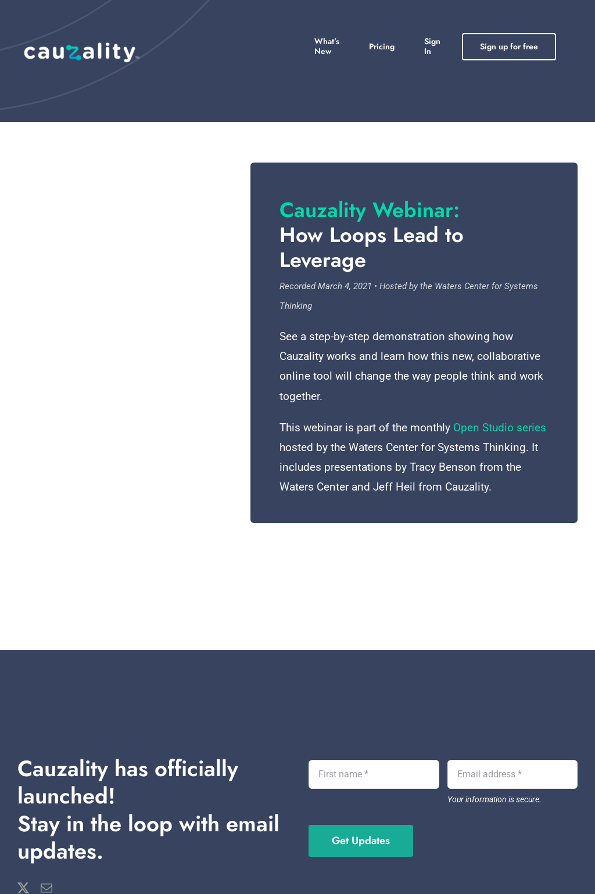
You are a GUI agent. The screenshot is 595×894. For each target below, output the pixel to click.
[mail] (46, 888)
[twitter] (23, 888)
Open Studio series (499, 427)
